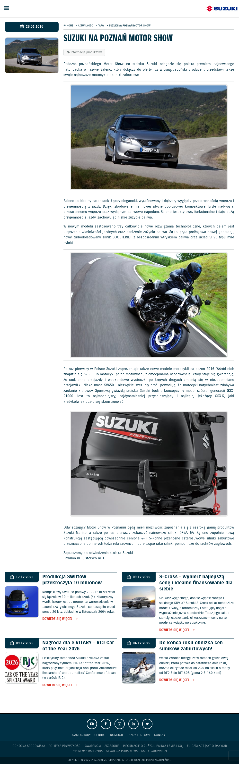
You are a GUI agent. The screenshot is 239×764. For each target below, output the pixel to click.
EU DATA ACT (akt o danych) (207, 746)
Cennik (99, 735)
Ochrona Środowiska (28, 746)
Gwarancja (93, 746)
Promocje (116, 735)
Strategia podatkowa (122, 751)
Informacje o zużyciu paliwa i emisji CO (153, 746)
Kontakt (160, 735)
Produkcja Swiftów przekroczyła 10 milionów (72, 579)
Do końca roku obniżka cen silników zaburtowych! (191, 645)
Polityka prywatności (65, 746)
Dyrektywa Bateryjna (87, 751)
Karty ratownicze (154, 751)
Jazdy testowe (138, 735)
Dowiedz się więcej (57, 619)
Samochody (81, 735)
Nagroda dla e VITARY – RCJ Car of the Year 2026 (78, 645)
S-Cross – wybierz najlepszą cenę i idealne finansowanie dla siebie (195, 582)
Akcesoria (112, 746)
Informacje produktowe (86, 52)
